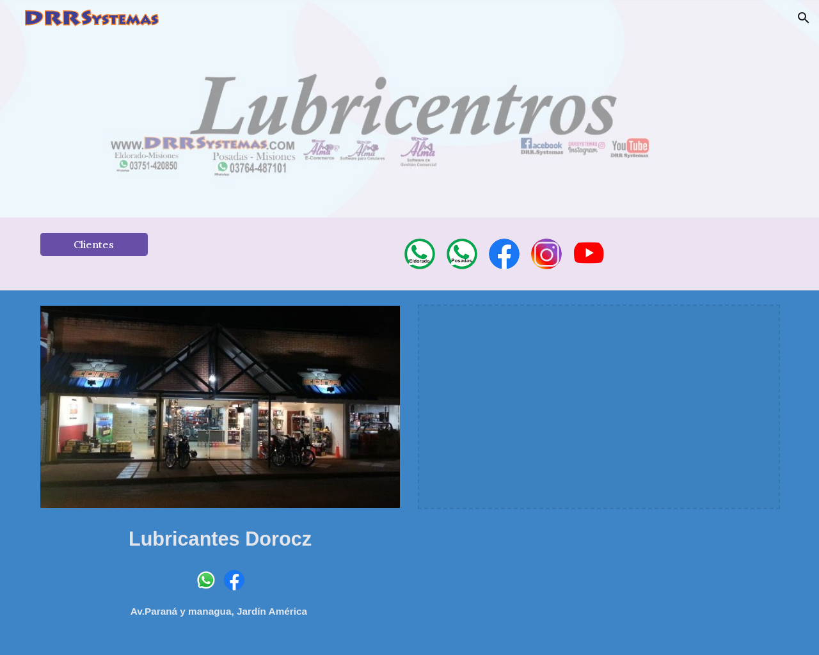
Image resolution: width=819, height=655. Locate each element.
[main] (220, 537)
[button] (803, 18)
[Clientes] (94, 244)
